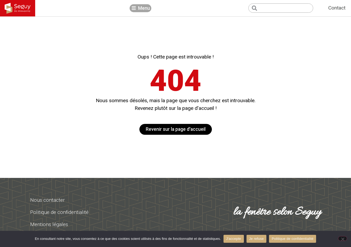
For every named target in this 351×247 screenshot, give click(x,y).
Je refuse (256, 239)
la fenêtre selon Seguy (277, 212)
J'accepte (233, 239)
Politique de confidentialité (292, 239)
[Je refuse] (342, 238)
